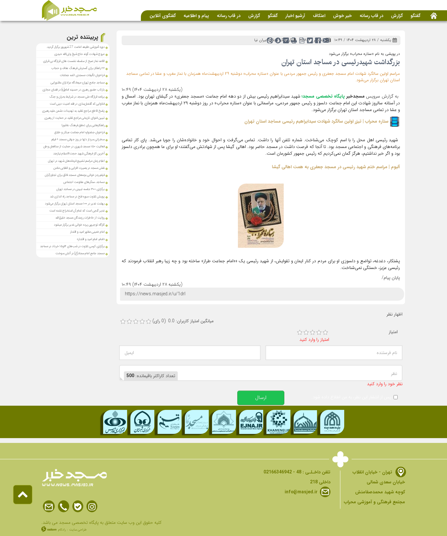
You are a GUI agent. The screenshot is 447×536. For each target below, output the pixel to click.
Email (49, 507)
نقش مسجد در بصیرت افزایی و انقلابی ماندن (79, 168)
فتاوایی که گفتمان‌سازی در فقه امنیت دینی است (77, 103)
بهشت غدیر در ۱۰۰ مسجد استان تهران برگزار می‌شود (74, 203)
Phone (63, 507)
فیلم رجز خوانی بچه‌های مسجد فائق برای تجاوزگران (74, 175)
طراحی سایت (78, 529)
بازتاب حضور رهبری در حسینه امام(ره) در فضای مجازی (73, 89)
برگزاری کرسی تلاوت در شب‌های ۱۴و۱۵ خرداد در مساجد (72, 246)
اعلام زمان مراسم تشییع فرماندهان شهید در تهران (76, 161)
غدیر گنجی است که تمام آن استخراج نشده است (77, 210)
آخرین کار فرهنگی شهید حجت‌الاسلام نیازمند (78, 153)
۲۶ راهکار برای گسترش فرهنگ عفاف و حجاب (77, 68)
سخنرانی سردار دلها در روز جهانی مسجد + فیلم (78, 139)
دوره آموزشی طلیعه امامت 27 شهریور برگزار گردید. (75, 47)
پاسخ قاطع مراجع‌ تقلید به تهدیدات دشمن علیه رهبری (73, 110)
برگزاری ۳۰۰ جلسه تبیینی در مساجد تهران (80, 189)
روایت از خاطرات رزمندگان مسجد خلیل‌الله (79, 217)
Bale (77, 507)
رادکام (62, 529)
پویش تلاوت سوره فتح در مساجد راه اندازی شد (77, 196)
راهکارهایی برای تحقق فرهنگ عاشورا (83, 125)
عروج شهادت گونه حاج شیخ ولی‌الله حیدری (79, 54)
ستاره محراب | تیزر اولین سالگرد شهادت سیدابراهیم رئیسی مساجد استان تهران (316, 121)
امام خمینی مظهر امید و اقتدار (87, 231)
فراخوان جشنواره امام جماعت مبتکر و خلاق (79, 132)
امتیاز (393, 332)
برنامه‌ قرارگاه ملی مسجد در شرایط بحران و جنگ (76, 96)
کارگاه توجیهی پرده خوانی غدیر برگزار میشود (79, 224)
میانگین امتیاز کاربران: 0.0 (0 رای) (183, 321)
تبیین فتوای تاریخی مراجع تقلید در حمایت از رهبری (74, 118)
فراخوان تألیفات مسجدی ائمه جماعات (82, 75)
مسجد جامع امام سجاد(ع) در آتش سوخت (79, 253)
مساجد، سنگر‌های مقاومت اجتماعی (84, 182)
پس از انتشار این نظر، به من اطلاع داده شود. (351, 397)
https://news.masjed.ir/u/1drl (155, 294)
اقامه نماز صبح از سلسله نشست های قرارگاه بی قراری (74, 61)
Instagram (91, 507)
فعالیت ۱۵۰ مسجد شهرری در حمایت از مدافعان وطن (74, 146)
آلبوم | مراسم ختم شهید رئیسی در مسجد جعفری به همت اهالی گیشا (336, 166)
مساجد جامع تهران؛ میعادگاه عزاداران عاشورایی (77, 82)
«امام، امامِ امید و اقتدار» (90, 239)
